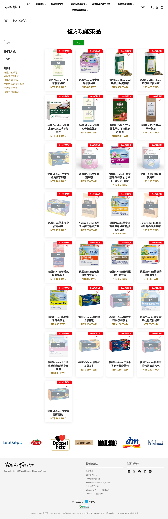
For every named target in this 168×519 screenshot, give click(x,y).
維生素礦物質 (58, 4)
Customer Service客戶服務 (127, 513)
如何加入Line (91, 475)
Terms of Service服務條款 (61, 513)
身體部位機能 (10, 73)
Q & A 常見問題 (92, 486)
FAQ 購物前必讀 (93, 479)
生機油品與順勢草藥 (102, 4)
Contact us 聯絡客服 (94, 494)
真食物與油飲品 (126, 4)
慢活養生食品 (10, 88)
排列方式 (10, 52)
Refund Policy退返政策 (82, 513)
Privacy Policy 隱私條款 (104, 513)
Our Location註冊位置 (39, 513)
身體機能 (41, 4)
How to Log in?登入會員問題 (98, 483)
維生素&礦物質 (11, 76)
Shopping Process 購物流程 (97, 490)
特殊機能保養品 (12, 80)
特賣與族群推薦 (80, 10)
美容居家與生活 (79, 4)
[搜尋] (14, 42)
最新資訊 (89, 471)
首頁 (28, 4)
